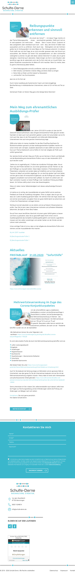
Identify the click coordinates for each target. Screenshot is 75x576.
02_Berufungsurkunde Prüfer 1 (19, 240)
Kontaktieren (14, 395)
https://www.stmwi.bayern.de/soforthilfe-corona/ (25, 289)
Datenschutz (54, 570)
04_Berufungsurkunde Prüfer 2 (19, 236)
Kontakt (72, 570)
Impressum (64, 570)
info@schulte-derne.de (50, 463)
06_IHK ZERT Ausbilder (17, 232)
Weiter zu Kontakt (19, 409)
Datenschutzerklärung (54, 464)
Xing (10, 526)
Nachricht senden (35, 470)
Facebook (14, 526)
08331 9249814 (17, 505)
